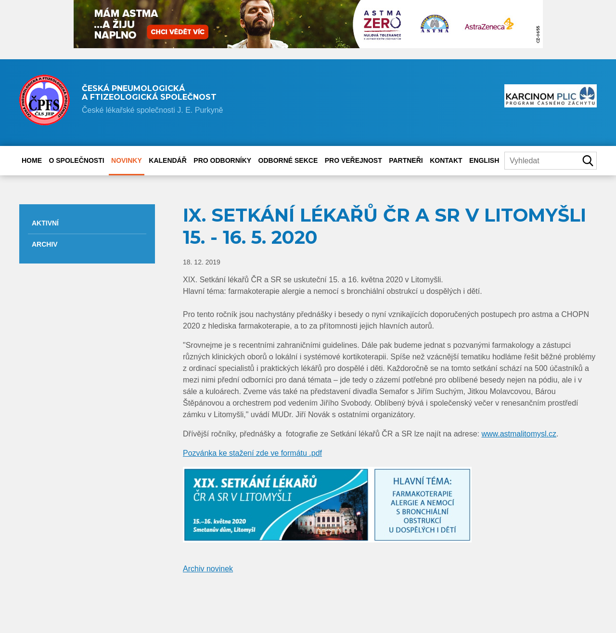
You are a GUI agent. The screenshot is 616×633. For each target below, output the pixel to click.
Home (32, 160)
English (484, 160)
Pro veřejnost (353, 160)
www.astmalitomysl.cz (518, 434)
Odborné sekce (288, 160)
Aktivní (45, 223)
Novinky (126, 160)
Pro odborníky (222, 160)
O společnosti (76, 160)
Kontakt (446, 160)
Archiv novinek (208, 569)
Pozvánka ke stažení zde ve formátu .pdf (252, 453)
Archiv (45, 244)
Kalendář (168, 160)
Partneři (406, 160)
